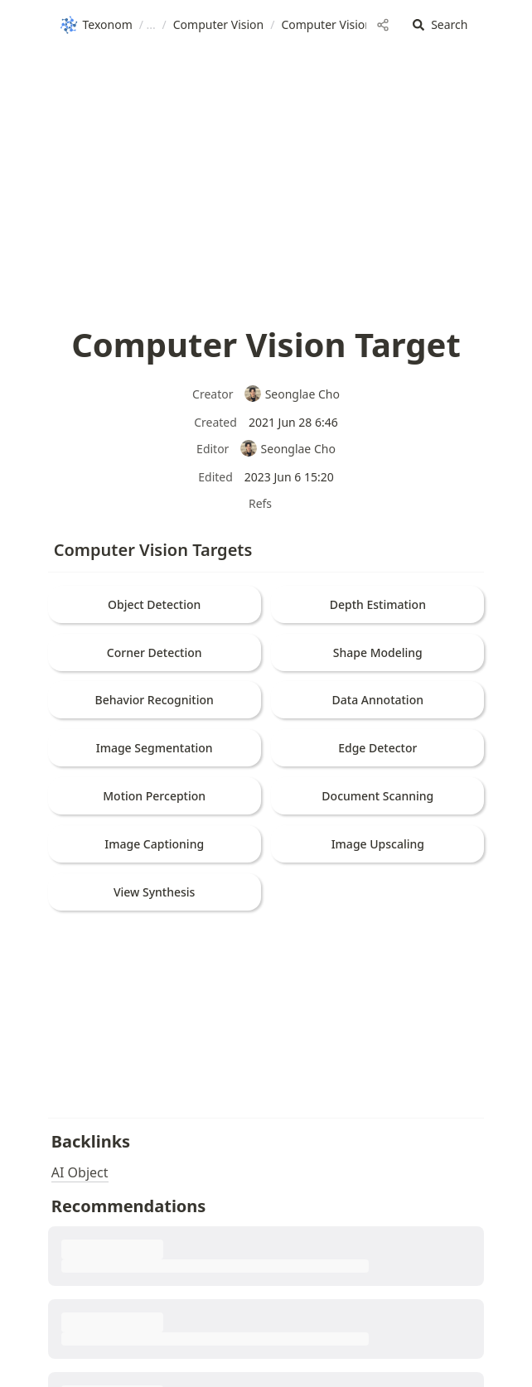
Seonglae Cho (291, 394)
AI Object (80, 1172)
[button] (440, 25)
